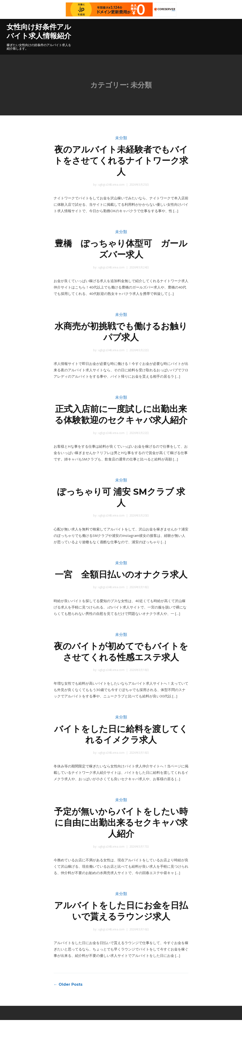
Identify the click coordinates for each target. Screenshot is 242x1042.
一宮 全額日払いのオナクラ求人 (121, 591)
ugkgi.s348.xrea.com (111, 185)
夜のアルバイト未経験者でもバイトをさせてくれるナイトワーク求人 (121, 160)
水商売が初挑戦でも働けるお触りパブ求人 (121, 331)
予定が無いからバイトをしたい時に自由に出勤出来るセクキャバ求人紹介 (121, 844)
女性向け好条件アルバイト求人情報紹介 (39, 31)
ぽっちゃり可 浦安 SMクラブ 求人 (121, 508)
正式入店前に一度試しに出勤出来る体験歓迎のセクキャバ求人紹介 (121, 419)
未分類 (121, 138)
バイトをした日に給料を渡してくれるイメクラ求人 (121, 756)
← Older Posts (68, 1006)
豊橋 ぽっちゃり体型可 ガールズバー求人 (121, 249)
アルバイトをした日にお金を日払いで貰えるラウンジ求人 (121, 933)
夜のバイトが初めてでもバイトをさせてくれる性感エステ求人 (121, 673)
